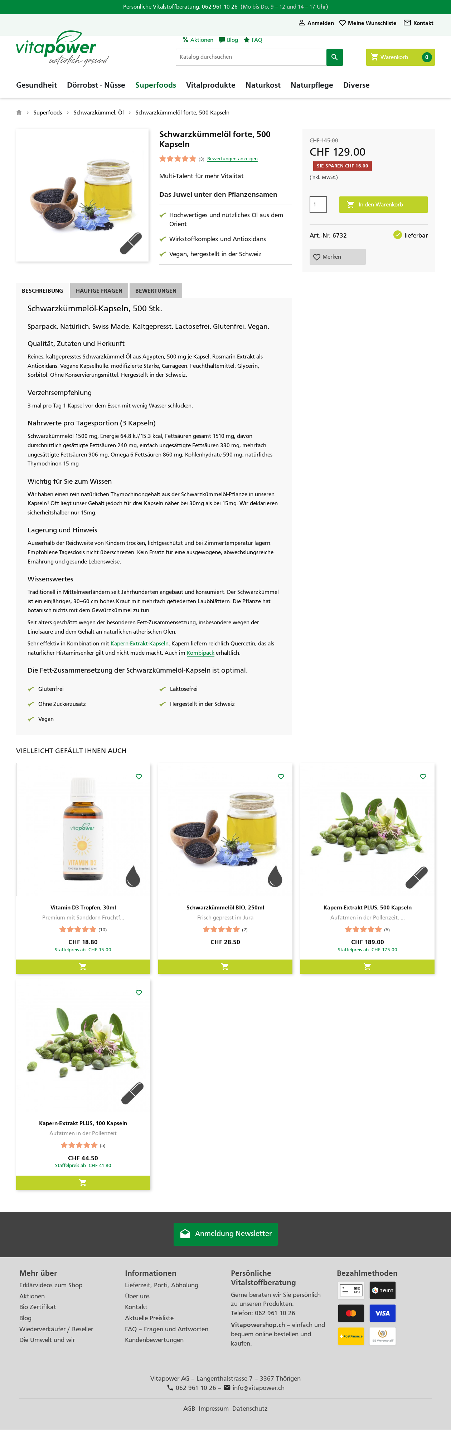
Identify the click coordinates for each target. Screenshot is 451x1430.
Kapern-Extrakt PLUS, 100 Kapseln (83, 1123)
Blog (232, 40)
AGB (189, 1409)
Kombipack (200, 653)
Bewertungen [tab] (155, 290)
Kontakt (418, 23)
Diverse (356, 87)
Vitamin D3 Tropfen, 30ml (83, 907)
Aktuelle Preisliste (149, 1318)
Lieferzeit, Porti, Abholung (161, 1285)
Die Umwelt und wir (47, 1340)
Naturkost (263, 87)
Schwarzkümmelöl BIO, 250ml (225, 907)
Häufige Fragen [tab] (99, 290)
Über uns (137, 1296)
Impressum (214, 1409)
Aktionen (201, 40)
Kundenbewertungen (154, 1340)
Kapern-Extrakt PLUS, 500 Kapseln (368, 907)
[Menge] (318, 204)
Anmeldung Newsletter (225, 1234)
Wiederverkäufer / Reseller (56, 1329)
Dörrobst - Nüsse (96, 87)
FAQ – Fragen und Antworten (166, 1329)
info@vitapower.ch (254, 1388)
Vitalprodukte (211, 87)
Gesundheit (36, 87)
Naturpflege (312, 87)
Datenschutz (250, 1409)
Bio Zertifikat (37, 1307)
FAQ (257, 40)
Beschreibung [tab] (42, 290)
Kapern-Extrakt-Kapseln (140, 643)
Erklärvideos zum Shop (50, 1285)
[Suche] (262, 57)
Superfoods (155, 87)
